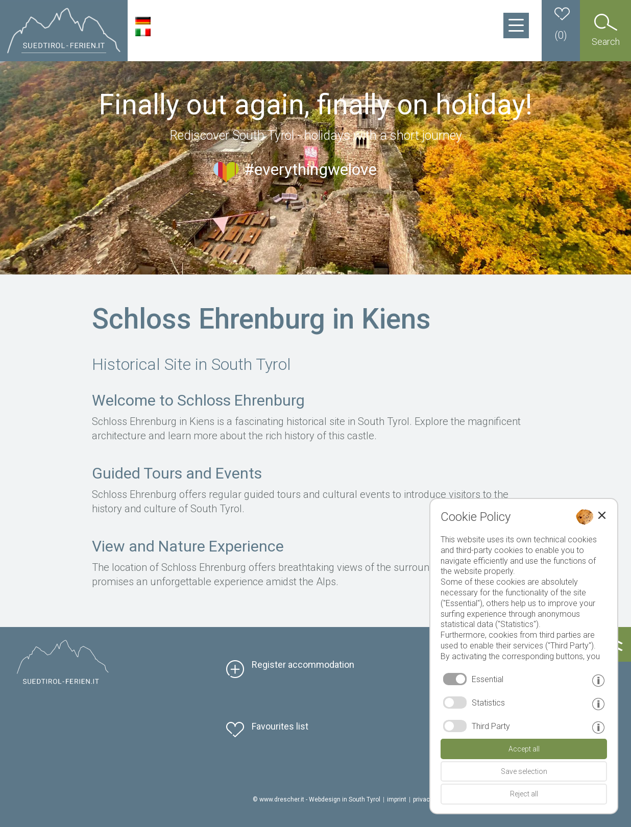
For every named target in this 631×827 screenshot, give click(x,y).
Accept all (524, 749)
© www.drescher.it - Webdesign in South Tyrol (316, 799)
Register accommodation (303, 664)
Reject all (524, 794)
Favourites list (280, 726)
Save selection (524, 771)
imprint (396, 799)
